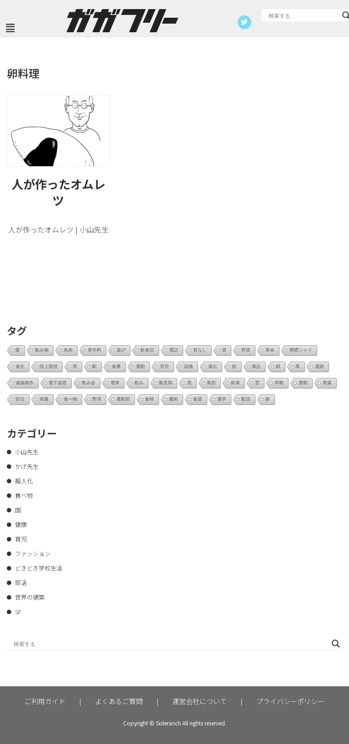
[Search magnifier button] (335, 643)
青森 (327, 382)
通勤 (303, 382)
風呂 (256, 366)
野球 (96, 399)
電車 (115, 382)
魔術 (173, 399)
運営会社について (199, 701)
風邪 (211, 382)
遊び (120, 349)
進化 (20, 366)
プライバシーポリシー (290, 701)
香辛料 (94, 349)
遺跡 (319, 366)
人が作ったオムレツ (58, 191)
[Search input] (303, 15)
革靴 (279, 382)
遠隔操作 (24, 382)
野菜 (245, 349)
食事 (116, 366)
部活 (20, 399)
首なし (200, 349)
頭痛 (188, 366)
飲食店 (147, 349)
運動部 (123, 399)
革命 (269, 349)
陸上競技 (49, 366)
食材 (149, 399)
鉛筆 (235, 382)
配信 (245, 399)
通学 (221, 399)
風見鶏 (165, 382)
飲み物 (42, 349)
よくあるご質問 (119, 701)
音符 (164, 366)
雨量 (44, 399)
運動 (140, 366)
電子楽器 (58, 382)
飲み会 (88, 382)
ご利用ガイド (45, 701)
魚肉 (68, 349)
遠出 (212, 366)
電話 (173, 349)
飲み (139, 382)
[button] (10, 28)
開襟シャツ (300, 349)
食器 (197, 399)
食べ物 (70, 399)
